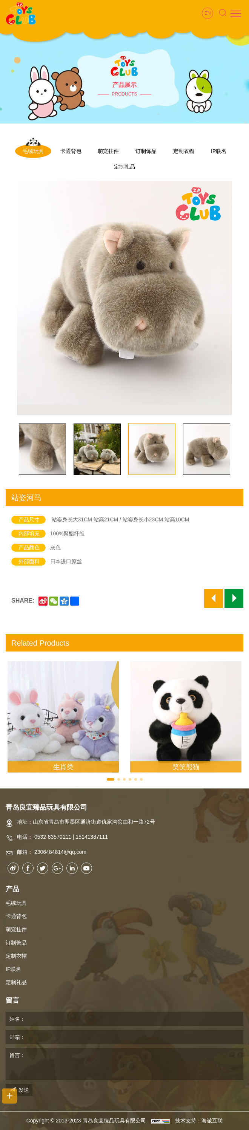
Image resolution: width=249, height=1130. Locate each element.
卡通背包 (70, 151)
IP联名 (218, 151)
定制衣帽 (183, 151)
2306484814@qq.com (60, 852)
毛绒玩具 (33, 151)
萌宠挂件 (108, 151)
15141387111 (91, 837)
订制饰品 (146, 151)
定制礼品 (124, 167)
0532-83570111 (52, 837)
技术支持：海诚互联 (199, 1121)
